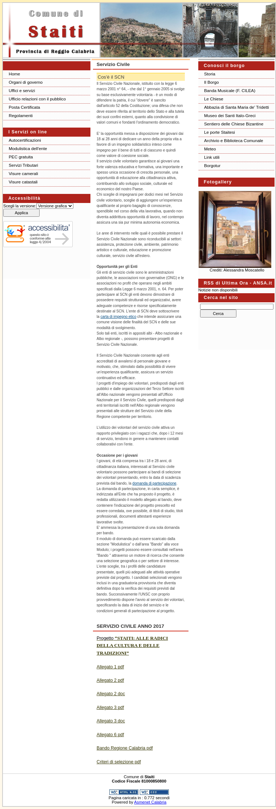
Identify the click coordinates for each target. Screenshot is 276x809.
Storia (209, 73)
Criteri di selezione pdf (119, 761)
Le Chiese (213, 98)
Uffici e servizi (22, 90)
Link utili (211, 157)
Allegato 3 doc (111, 720)
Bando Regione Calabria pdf (125, 748)
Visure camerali (23, 173)
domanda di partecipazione (154, 483)
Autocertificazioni (25, 140)
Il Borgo (211, 82)
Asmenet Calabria (150, 802)
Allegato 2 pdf (110, 680)
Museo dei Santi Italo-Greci (230, 115)
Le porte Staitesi (219, 132)
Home (14, 73)
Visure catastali (23, 181)
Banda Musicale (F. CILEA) (229, 90)
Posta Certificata (24, 107)
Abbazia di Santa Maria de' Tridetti (236, 107)
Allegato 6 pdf (110, 734)
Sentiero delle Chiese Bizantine (233, 123)
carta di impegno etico (119, 317)
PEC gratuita (21, 156)
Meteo (210, 148)
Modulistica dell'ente (28, 148)
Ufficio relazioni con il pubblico (37, 98)
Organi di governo (25, 82)
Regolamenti (21, 115)
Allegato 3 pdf (110, 707)
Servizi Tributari (23, 165)
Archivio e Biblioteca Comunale (233, 140)
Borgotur (212, 165)
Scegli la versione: (19, 206)
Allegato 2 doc (111, 693)
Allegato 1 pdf (110, 666)
